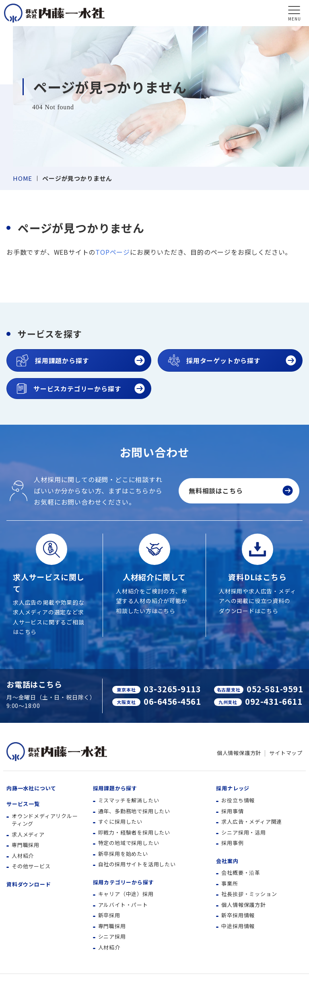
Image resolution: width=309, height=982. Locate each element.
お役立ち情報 (238, 800)
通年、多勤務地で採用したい (134, 811)
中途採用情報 (238, 926)
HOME (22, 178)
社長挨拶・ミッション (249, 894)
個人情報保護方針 (239, 753)
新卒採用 (109, 915)
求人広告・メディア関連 (251, 821)
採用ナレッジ (232, 788)
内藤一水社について (31, 788)
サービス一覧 (23, 804)
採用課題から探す (115, 788)
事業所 (229, 883)
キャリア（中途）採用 (126, 894)
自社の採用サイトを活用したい (137, 864)
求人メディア (28, 834)
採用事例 (232, 843)
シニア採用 (112, 936)
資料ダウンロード (28, 884)
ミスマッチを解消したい (128, 800)
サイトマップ (286, 753)
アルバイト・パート (123, 904)
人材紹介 (23, 855)
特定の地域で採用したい (128, 843)
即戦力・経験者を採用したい (134, 832)
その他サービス (31, 866)
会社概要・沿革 (240, 872)
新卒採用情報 (238, 915)
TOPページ (112, 252)
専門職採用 (25, 845)
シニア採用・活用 (243, 832)
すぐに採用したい (120, 821)
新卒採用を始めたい (123, 853)
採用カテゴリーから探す (123, 882)
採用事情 (232, 811)
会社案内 (227, 861)
